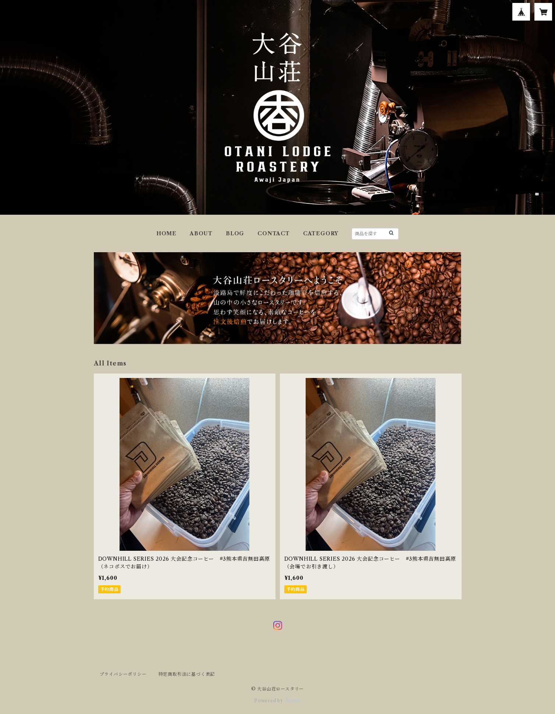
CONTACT (273, 233)
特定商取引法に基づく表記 (187, 674)
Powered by (277, 700)
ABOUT (201, 233)
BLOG (235, 233)
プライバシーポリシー (123, 674)
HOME (166, 233)
